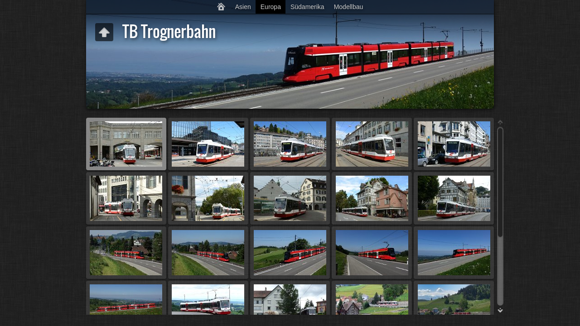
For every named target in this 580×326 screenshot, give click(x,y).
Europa (271, 6)
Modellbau (348, 6)
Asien (243, 6)
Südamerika (307, 6)
